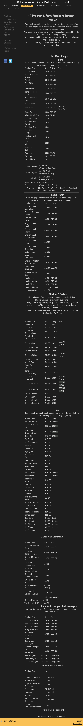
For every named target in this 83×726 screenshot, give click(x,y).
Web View (77, 723)
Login (79, 721)
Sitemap (12, 721)
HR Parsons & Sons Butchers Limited (41, 2)
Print (4, 721)
